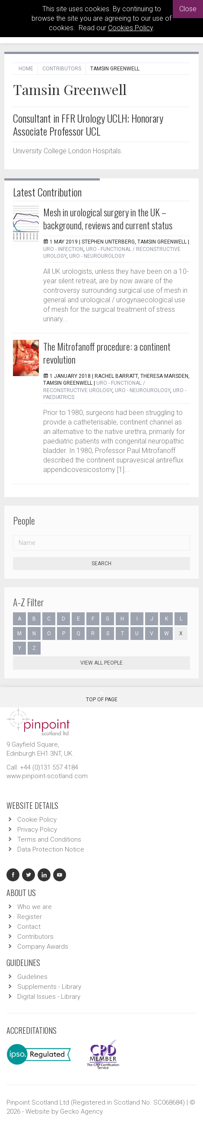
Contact (29, 927)
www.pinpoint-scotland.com (47, 776)
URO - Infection (63, 249)
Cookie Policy (37, 819)
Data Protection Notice (50, 849)
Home (26, 69)
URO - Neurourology (97, 256)
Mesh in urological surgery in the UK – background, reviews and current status (107, 218)
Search (101, 563)
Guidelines (32, 977)
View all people (101, 663)
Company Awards (42, 946)
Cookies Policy (130, 28)
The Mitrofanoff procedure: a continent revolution (107, 352)
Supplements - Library (49, 987)
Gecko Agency (81, 1111)
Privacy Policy (37, 829)
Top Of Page (101, 696)
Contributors (61, 69)
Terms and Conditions (49, 839)
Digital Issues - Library (48, 997)
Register (29, 917)
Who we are (34, 907)
